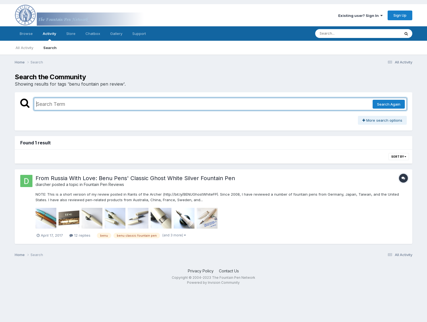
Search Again (388, 104)
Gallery (116, 33)
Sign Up (399, 15)
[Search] (342, 33)
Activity (49, 36)
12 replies (79, 235)
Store (70, 33)
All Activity (24, 47)
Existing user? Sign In (360, 15)
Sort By (398, 156)
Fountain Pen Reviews (104, 184)
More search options (382, 120)
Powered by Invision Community (213, 282)
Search (50, 47)
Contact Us (229, 271)
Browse (26, 33)
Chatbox (92, 33)
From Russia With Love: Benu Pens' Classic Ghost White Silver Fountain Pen (135, 178)
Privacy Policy (201, 271)
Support (139, 33)
